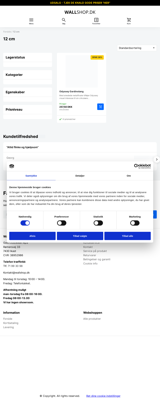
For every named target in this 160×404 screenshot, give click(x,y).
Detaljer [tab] (80, 175)
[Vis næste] (156, 159)
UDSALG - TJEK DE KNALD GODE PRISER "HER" (80, 2)
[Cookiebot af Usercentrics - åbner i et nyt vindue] (136, 166)
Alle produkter (92, 318)
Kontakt (88, 247)
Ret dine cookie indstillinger (103, 395)
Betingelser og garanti (96, 259)
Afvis (32, 236)
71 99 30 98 (15, 266)
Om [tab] (129, 175)
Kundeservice (91, 242)
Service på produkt (95, 251)
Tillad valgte (80, 236)
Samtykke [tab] (31, 175)
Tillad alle (127, 236)
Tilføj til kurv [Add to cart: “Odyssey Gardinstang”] (100, 106)
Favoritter (96, 24)
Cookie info (90, 263)
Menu (31, 24)
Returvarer (89, 255)
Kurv (129, 24)
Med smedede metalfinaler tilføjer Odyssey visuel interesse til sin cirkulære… (81, 77)
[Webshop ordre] (137, 48)
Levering (8, 327)
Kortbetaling (10, 323)
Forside (7, 31)
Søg (63, 24)
